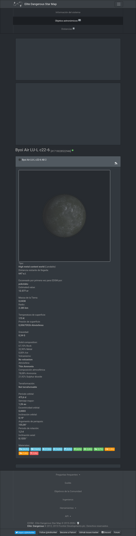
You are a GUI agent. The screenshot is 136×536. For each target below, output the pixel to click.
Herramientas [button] (67, 508)
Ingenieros (68, 499)
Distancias (67, 28)
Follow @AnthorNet (48, 532)
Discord (106, 532)
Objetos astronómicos (68, 20)
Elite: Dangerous (35, 526)
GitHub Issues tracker (88, 532)
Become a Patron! (68, 532)
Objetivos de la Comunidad (68, 491)
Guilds (68, 483)
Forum (117, 532)
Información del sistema (68, 12)
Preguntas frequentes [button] (67, 474)
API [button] (67, 516)
